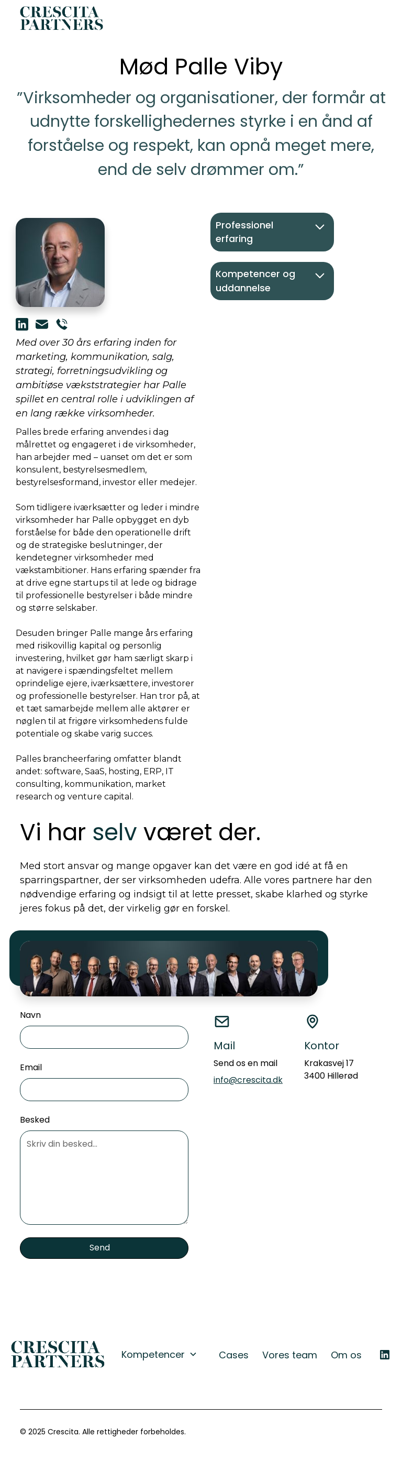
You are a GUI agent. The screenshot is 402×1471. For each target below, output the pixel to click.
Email (31, 1067)
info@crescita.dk (248, 1080)
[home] (62, 19)
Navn (30, 1015)
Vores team (289, 1355)
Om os (346, 1355)
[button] (371, 18)
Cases (234, 1355)
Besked (35, 1120)
